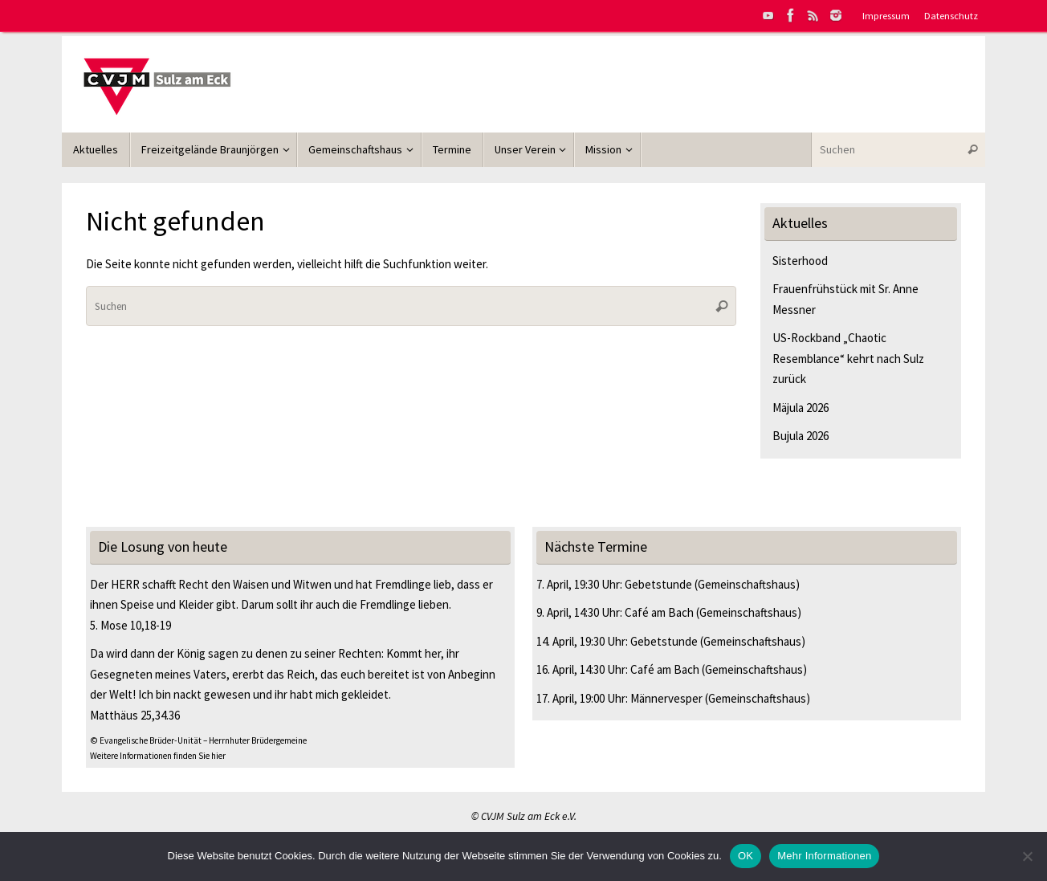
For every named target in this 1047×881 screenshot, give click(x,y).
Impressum (886, 15)
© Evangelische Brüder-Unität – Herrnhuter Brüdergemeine (198, 740)
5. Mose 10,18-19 (130, 625)
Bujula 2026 (800, 435)
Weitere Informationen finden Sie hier (158, 755)
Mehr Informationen (824, 856)
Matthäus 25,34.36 (135, 715)
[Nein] (1027, 856)
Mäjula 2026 (800, 407)
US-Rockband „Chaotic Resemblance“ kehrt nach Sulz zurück (848, 358)
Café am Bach (659, 612)
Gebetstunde (658, 584)
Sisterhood (800, 260)
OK (745, 856)
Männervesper (666, 698)
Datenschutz (951, 15)
